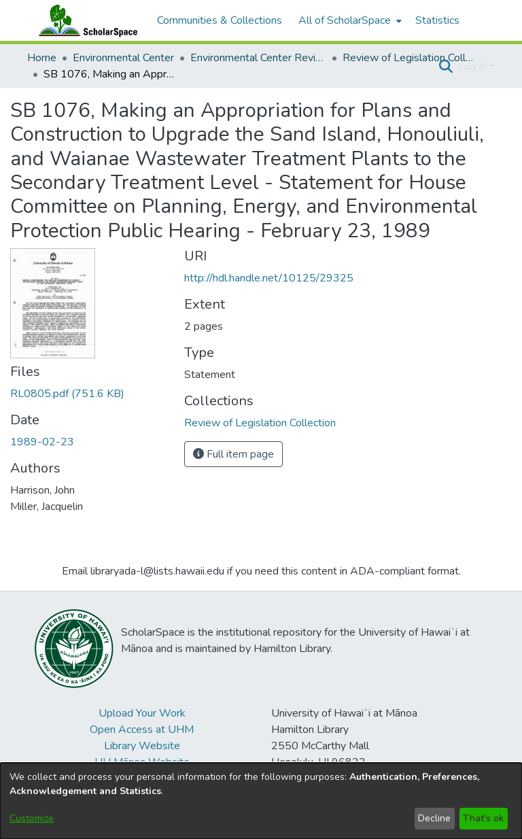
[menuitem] (349, 20)
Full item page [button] (233, 454)
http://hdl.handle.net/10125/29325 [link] (268, 278)
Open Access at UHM (142, 729)
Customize (32, 818)
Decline (434, 818)
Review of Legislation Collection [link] (410, 57)
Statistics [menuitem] (437, 20)
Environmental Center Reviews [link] (258, 57)
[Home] (85, 20)
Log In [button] (473, 66)
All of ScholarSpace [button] (344, 20)
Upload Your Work (142, 713)
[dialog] (261, 801)
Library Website (142, 745)
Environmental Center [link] (123, 57)
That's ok (483, 818)
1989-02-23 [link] (42, 441)
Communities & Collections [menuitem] (219, 20)
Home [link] (41, 57)
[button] (445, 66)
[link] (67, 393)
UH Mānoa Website (142, 762)
